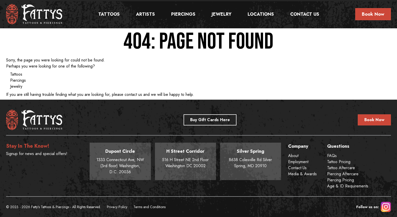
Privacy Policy (117, 206)
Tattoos (109, 14)
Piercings (183, 14)
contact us (133, 94)
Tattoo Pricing (338, 162)
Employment (298, 162)
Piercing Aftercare (343, 174)
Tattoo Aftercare (341, 168)
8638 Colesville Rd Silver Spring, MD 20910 (250, 158)
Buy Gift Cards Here (210, 120)
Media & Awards (302, 174)
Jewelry (221, 14)
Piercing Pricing (340, 180)
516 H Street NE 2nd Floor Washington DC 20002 (185, 158)
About (293, 156)
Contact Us (304, 14)
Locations (261, 14)
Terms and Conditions (149, 206)
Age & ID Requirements (347, 186)
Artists (145, 14)
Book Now (373, 14)
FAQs (332, 156)
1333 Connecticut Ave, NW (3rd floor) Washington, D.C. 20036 (120, 161)
